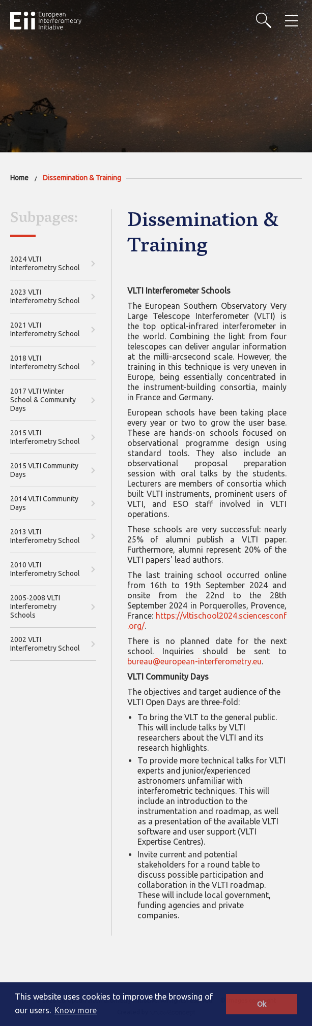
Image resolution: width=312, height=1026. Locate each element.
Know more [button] (75, 1010)
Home (19, 178)
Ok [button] (261, 1004)
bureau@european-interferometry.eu (194, 661)
